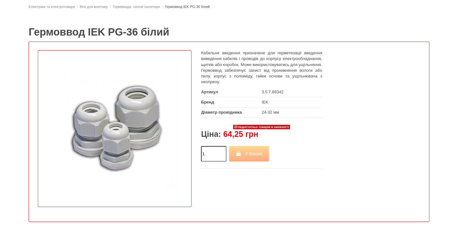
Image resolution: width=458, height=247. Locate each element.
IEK (265, 102)
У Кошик (249, 153)
